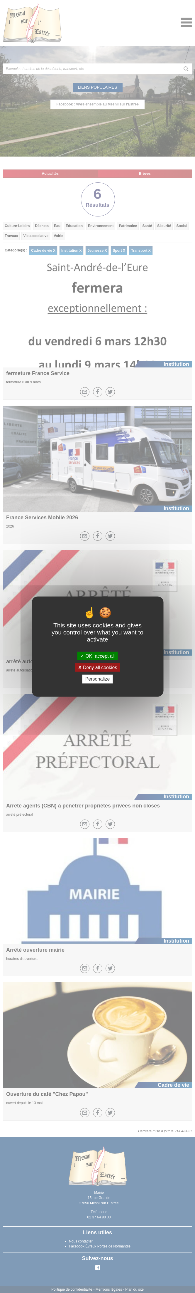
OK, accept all (97, 656)
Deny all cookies (97, 667)
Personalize (97, 678)
